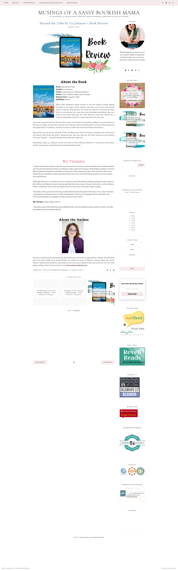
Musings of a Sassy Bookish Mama (89, 12)
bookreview (37, 270)
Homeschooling (29, 3)
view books (141, 500)
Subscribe (132, 294)
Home (6, 3)
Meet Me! (16, 3)
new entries (40, 362)
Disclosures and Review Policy (51, 3)
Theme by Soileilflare (168, 568)
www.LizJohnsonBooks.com (76, 265)
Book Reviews (72, 3)
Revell (81, 270)
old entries (107, 362)
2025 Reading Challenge (132, 488)
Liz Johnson (73, 270)
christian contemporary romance (55, 270)
